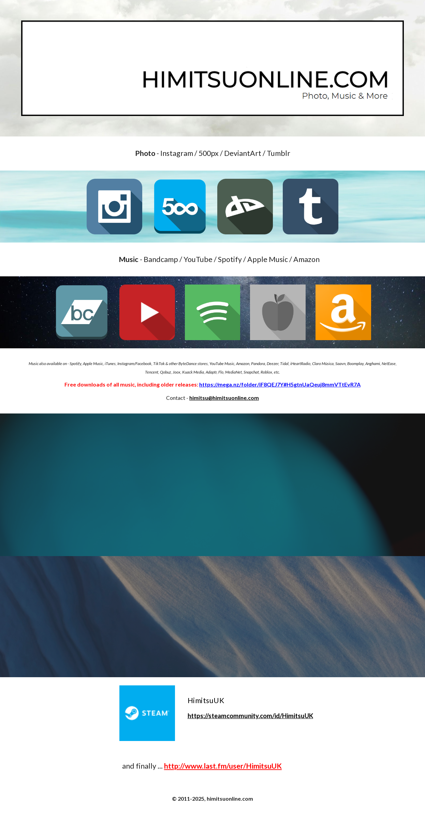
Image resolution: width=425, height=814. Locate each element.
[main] (212, 153)
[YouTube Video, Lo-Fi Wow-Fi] (212, 485)
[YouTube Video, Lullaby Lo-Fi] (212, 616)
